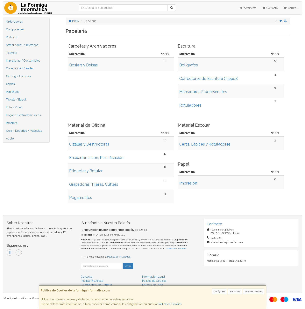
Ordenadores (14, 21)
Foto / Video (14, 107)
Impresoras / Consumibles (23, 60)
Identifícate (247, 8)
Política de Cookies (170, 304)
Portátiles (12, 37)
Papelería (12, 122)
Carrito (291, 8)
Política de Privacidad (176, 248)
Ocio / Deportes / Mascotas (24, 130)
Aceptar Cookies (253, 291)
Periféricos (12, 91)
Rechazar (235, 291)
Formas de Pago (152, 284)
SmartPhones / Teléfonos (22, 45)
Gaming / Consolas (18, 76)
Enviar (128, 266)
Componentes (15, 29)
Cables (10, 84)
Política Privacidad (92, 280)
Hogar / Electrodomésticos (23, 115)
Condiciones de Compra (96, 284)
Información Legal (153, 276)
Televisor (11, 52)
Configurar (219, 291)
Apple (10, 138)
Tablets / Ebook (16, 99)
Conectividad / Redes (20, 68)
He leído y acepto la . (108, 256)
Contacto (270, 8)
